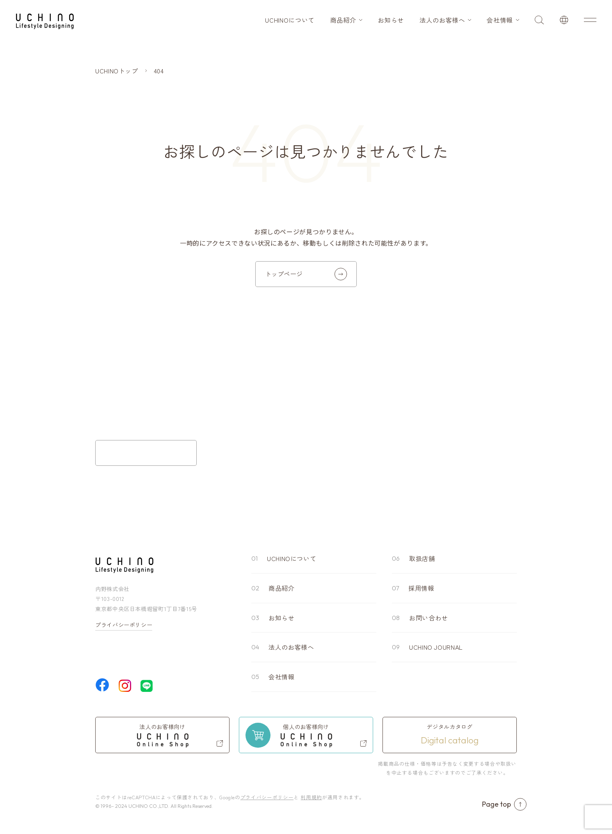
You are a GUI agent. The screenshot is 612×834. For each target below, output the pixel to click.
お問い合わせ (428, 617)
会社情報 (500, 20)
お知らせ (391, 20)
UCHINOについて (289, 20)
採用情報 (421, 588)
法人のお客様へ (442, 20)
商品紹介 (343, 20)
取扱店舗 (422, 558)
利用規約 (311, 797)
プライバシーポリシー (123, 625)
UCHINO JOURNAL (436, 647)
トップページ (306, 274)
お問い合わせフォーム (146, 453)
